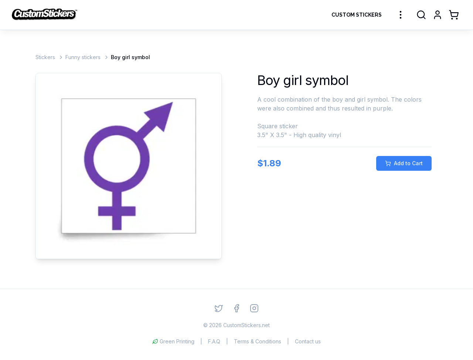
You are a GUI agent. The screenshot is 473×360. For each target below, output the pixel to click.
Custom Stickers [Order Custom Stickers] (356, 15)
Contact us (308, 341)
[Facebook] (236, 308)
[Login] (437, 14)
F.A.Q (214, 341)
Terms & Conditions (257, 341)
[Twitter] (218, 308)
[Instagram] (254, 308)
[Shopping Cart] (453, 14)
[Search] (421, 14)
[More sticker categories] (400, 14)
